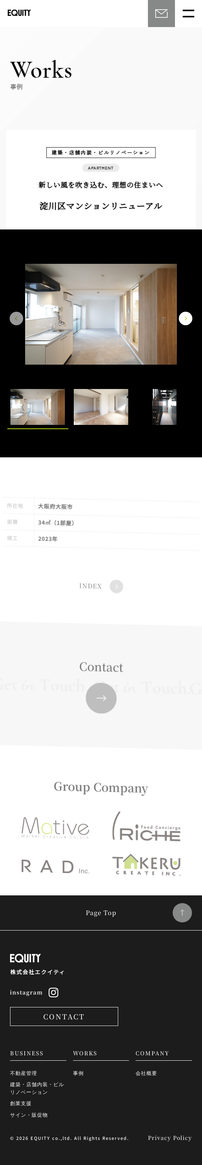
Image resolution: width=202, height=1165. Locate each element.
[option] (101, 314)
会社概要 (146, 1073)
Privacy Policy (170, 1137)
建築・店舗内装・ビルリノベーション (37, 1087)
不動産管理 (23, 1073)
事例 (78, 1073)
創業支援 (21, 1103)
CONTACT (64, 1016)
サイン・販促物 (29, 1114)
